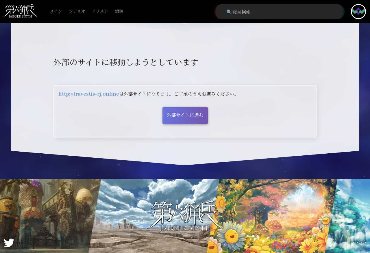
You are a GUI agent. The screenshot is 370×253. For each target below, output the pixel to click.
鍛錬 (119, 11)
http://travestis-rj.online (88, 93)
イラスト (100, 11)
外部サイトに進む (185, 114)
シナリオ (76, 11)
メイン (55, 11)
